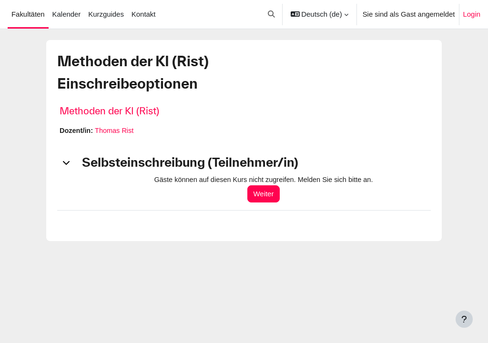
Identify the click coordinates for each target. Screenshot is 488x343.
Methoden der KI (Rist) (109, 110)
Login (471, 14)
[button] (271, 14)
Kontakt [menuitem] (144, 14)
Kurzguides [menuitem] (106, 14)
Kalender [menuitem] (66, 14)
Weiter (266, 194)
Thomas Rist (116, 131)
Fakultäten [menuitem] (28, 14)
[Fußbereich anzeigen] (464, 319)
